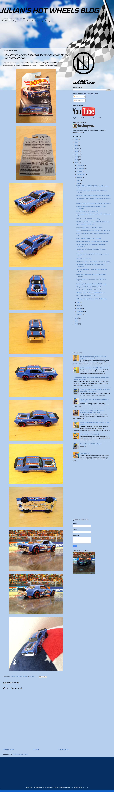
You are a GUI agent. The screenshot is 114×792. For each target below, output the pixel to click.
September (81, 174)
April (78, 305)
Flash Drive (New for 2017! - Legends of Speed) (92, 241)
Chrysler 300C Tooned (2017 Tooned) (88, 287)
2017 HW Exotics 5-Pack (84, 258)
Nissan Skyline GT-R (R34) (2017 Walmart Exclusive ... (93, 203)
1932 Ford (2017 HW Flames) (85, 224)
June (78, 183)
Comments (78, 100)
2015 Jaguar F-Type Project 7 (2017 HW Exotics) (91, 298)
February (80, 311)
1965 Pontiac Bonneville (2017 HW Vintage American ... (93, 261)
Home (36, 749)
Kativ (72, 787)
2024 (77, 142)
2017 (76, 163)
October (80, 171)
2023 (76, 145)
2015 (76, 321)
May (78, 302)
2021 (76, 151)
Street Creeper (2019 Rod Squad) (91, 444)
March (79, 308)
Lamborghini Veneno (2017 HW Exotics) (89, 227)
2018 (76, 160)
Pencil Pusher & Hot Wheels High (87, 211)
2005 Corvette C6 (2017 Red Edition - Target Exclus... (93, 230)
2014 (76, 324)
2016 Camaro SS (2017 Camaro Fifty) (88, 219)
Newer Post (8, 749)
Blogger (85, 787)
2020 (77, 154)
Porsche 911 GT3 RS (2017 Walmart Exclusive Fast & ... (93, 195)
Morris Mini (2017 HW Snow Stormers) (88, 296)
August (79, 177)
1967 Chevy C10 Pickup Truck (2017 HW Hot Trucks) (93, 221)
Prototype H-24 (85, 453)
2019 (76, 157)
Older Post (64, 749)
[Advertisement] (52, 36)
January (80, 314)
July (78, 180)
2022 (76, 148)
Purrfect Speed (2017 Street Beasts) (88, 290)
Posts (76, 96)
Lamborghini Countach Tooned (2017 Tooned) (91, 284)
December (80, 165)
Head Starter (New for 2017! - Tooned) (88, 238)
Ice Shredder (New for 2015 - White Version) (94, 368)
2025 (76, 139)
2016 (76, 318)
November (80, 168)
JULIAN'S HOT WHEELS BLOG (49, 10)
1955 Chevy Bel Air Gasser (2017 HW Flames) (90, 292)
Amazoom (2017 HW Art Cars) (89, 434)
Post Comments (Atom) (20, 754)
